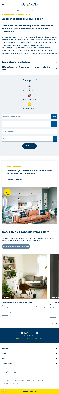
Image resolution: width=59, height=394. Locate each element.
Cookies (29, 380)
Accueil (4, 11)
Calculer (29, 146)
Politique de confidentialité (18, 380)
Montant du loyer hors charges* (11, 116)
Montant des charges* (9, 124)
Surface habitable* (8, 139)
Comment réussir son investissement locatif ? (17, 303)
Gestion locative (12, 11)
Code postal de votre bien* (9, 131)
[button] (4, 390)
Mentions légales (6, 380)
